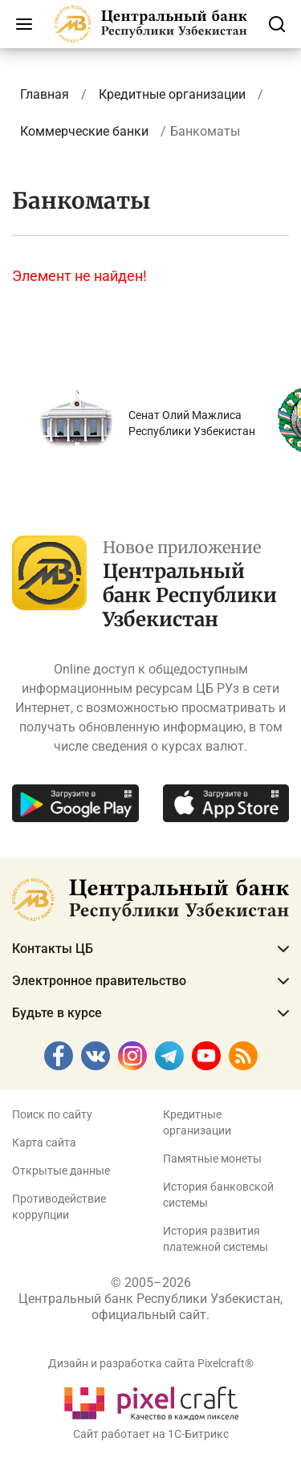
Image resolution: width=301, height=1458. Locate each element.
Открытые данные (61, 1170)
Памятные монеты (212, 1158)
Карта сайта (44, 1142)
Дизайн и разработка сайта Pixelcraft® (151, 1363)
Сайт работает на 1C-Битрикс (151, 1433)
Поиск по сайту (52, 1114)
